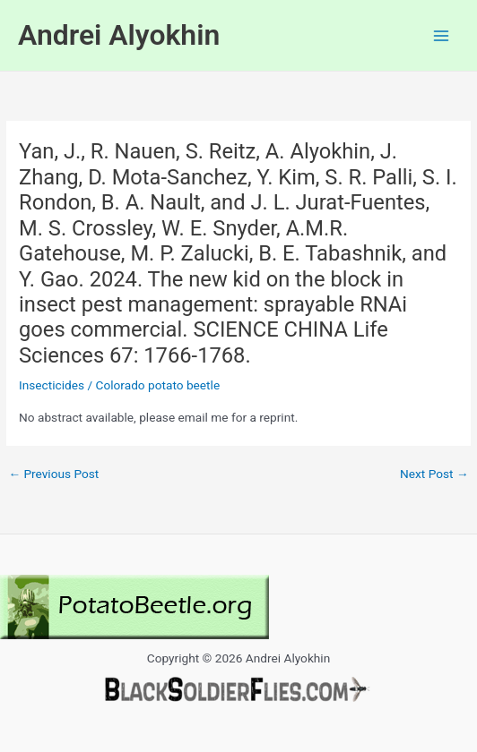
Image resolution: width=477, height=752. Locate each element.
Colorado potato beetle (158, 385)
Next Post (434, 474)
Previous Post (53, 474)
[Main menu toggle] (441, 35)
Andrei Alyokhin (119, 35)
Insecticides (51, 385)
